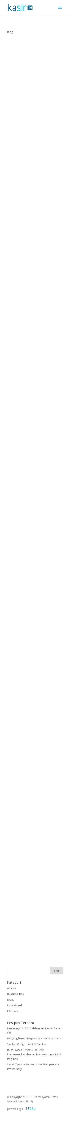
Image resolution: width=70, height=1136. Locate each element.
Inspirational (14, 1005)
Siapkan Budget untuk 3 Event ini (26, 1044)
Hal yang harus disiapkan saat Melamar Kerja (34, 1038)
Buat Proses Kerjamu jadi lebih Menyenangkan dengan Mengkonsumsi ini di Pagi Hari (34, 1054)
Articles (11, 988)
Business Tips (15, 994)
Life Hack (12, 1011)
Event (10, 999)
